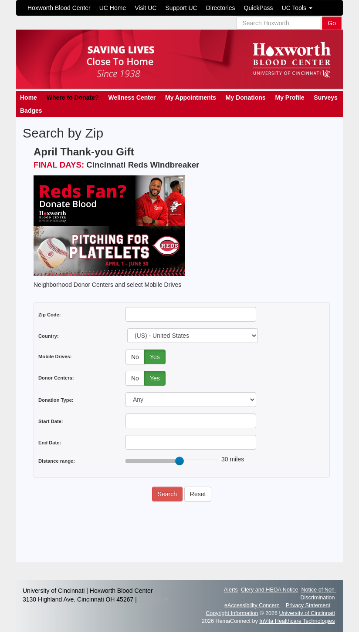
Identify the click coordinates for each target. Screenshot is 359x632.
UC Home (112, 7)
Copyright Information (232, 613)
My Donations (246, 97)
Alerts (231, 590)
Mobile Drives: (54, 356)
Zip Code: (49, 314)
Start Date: (50, 421)
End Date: (49, 442)
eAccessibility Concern (252, 605)
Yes (155, 356)
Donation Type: (56, 400)
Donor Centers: (56, 377)
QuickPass (258, 7)
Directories (220, 7)
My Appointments (190, 97)
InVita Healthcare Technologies (297, 621)
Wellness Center (132, 97)
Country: (48, 336)
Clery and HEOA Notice (269, 590)
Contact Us (154, 599)
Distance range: (56, 461)
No (135, 356)
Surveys (325, 97)
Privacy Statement (308, 605)
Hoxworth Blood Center (59, 7)
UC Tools (297, 7)
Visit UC (145, 7)
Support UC (181, 7)
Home (28, 97)
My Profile (290, 97)
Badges (31, 110)
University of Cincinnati (307, 613)
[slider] (179, 461)
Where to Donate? (73, 97)
